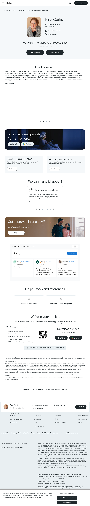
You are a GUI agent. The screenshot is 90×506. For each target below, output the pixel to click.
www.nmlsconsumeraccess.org (78, 476)
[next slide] (49, 121)
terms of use (31, 497)
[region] (45, 497)
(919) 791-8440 (38, 408)
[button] (3, 3)
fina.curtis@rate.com (40, 405)
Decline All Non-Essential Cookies (67, 498)
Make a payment (60, 405)
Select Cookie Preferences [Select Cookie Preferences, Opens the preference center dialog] (67, 493)
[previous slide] (40, 121)
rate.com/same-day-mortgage (67, 374)
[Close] (87, 497)
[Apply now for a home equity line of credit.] (12, 169)
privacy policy (22, 497)
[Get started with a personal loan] (54, 169)
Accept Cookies (67, 502)
